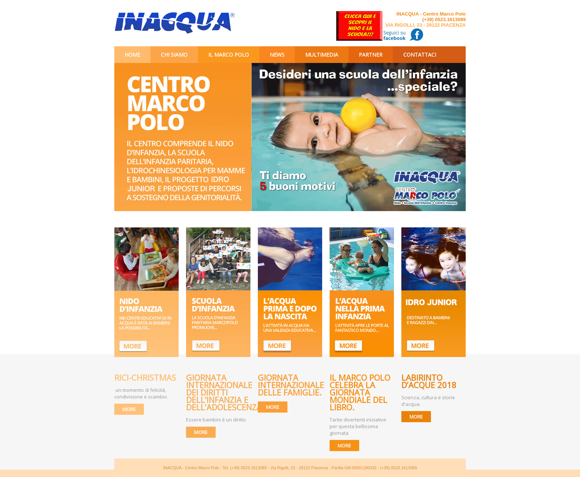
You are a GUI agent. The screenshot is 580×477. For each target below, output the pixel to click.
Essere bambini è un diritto (216, 419)
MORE (129, 409)
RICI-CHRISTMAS (145, 377)
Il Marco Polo (228, 54)
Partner (370, 54)
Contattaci (419, 54)
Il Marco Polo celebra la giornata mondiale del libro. (360, 392)
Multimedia (321, 54)
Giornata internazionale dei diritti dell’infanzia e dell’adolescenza (224, 392)
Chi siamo (174, 54)
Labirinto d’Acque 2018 (430, 381)
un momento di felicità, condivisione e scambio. (141, 393)
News (277, 54)
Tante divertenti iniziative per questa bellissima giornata (358, 426)
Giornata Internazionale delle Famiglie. (291, 385)
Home (132, 54)
